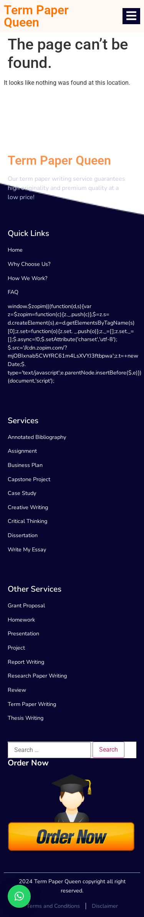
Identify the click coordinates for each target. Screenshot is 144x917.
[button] (19, 896)
